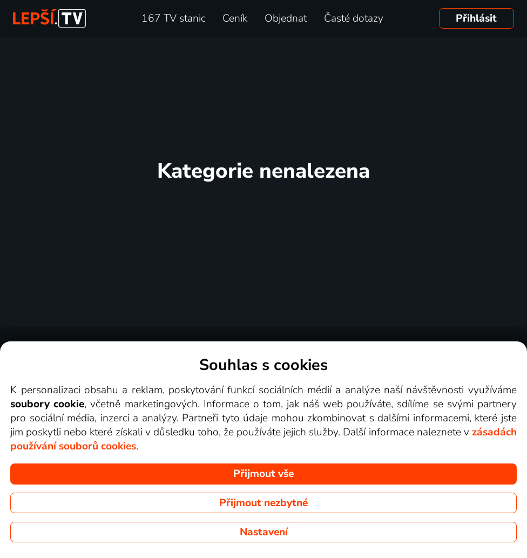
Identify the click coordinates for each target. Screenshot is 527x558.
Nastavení (264, 532)
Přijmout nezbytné (263, 503)
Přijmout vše (263, 474)
